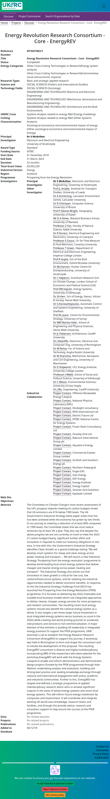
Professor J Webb (63, 374)
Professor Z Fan (62, 225)
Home (4, 22)
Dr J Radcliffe (60, 341)
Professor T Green (63, 248)
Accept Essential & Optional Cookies (55, 783)
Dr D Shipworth (62, 367)
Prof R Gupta (60, 259)
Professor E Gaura (63, 240)
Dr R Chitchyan (62, 203)
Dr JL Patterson (62, 333)
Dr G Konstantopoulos (66, 304)
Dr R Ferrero (60, 233)
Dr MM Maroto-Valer (65, 322)
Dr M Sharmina (62, 356)
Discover (9, 16)
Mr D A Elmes (61, 218)
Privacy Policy (101, 754)
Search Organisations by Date (62, 16)
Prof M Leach (61, 315)
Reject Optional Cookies (55, 789)
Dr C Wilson (60, 382)
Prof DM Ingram (62, 289)
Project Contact (62, 393)
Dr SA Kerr (59, 296)
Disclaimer (102, 750)
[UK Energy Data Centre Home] (12, 6)
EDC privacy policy (55, 794)
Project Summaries (29, 16)
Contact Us (102, 746)
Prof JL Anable (61, 188)
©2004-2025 (101, 757)
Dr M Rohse (60, 348)
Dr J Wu (57, 389)
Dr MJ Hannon (61, 266)
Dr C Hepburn (61, 278)
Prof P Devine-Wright (65, 211)
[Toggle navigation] (103, 6)
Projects (16, 22)
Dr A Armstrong (62, 196)
